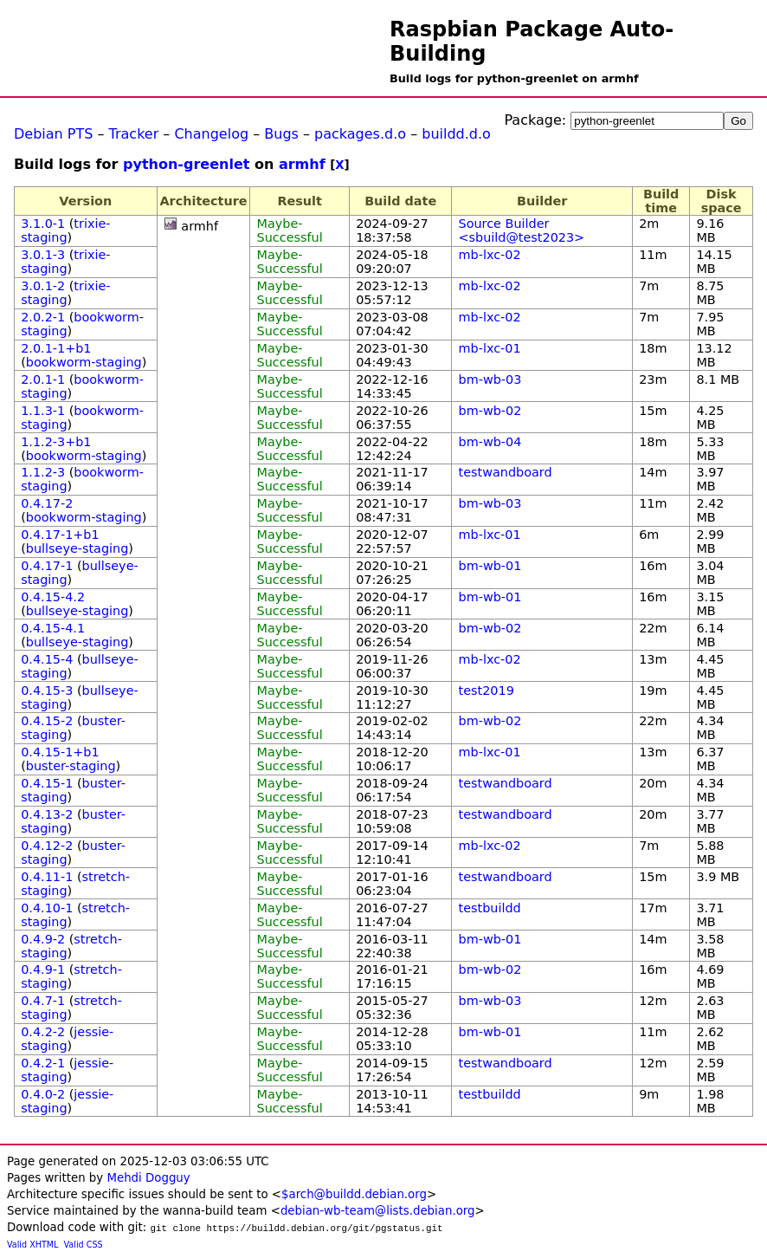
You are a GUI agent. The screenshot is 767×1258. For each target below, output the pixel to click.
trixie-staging (65, 230)
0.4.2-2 (43, 1032)
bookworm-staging (84, 362)
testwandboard (505, 472)
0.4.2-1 (43, 1063)
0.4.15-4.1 (53, 628)
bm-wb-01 (490, 566)
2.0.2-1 (43, 317)
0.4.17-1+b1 (60, 534)
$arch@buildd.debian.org (354, 1194)
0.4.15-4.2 (53, 597)
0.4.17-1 (47, 566)
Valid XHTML (32, 1244)
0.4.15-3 (47, 690)
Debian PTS (53, 134)
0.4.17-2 (47, 503)
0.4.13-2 (47, 814)
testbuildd (490, 908)
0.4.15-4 (47, 659)
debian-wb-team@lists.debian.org (377, 1210)
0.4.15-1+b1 (60, 752)
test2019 (486, 690)
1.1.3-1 (43, 411)
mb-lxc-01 (490, 348)
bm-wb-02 (490, 411)
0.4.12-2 (47, 846)
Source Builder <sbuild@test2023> (522, 230)
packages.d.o (360, 134)
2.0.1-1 (43, 379)
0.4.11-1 (47, 877)
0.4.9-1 (43, 969)
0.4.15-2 (47, 721)
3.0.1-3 (43, 255)
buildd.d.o (456, 134)
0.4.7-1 (43, 1001)
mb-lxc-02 (490, 255)
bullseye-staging (77, 548)
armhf (302, 164)
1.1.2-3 (43, 472)
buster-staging (71, 766)
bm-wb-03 (490, 379)
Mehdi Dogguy (148, 1177)
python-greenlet (186, 164)
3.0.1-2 (43, 286)
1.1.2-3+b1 (56, 442)
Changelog (211, 134)
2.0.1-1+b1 (56, 348)
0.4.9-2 (43, 939)
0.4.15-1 (47, 783)
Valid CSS (83, 1244)
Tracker (134, 134)
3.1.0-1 (43, 223)
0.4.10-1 (47, 908)
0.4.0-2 (43, 1094)
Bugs (281, 134)
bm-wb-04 (490, 442)
